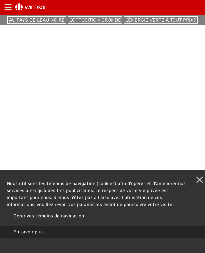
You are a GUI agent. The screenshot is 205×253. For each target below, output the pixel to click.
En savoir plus (28, 231)
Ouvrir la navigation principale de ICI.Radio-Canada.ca (7, 7)
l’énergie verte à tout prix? (160, 20)
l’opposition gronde (95, 20)
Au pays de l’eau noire (37, 20)
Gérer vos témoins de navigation (48, 215)
